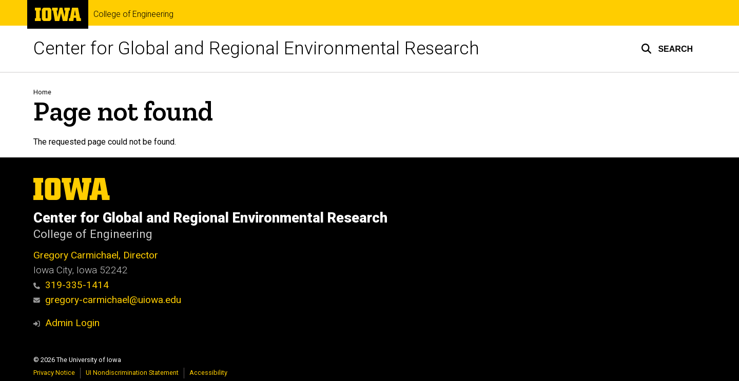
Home (42, 92)
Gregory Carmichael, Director (95, 255)
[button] (667, 49)
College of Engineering (133, 14)
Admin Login (72, 323)
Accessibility (208, 372)
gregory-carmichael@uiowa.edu (107, 300)
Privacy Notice (54, 372)
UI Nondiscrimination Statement (132, 372)
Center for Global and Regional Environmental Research (256, 48)
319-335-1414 (71, 285)
